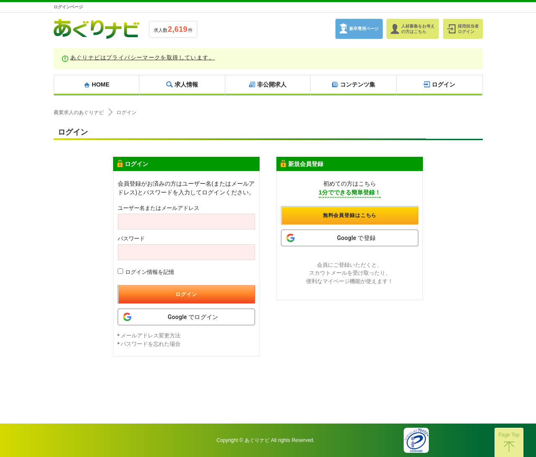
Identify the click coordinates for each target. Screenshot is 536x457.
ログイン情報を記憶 (146, 271)
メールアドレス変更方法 (150, 335)
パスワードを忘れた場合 (150, 344)
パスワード (131, 238)
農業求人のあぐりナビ (79, 112)
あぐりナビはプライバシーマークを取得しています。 (142, 57)
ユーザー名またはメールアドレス (158, 208)
